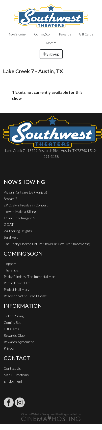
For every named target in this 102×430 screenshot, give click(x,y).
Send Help (11, 237)
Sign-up (51, 54)
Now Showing (17, 34)
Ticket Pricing (14, 316)
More (49, 43)
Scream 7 (10, 199)
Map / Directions (16, 375)
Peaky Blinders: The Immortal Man (29, 276)
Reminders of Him (17, 283)
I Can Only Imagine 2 (19, 218)
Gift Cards (86, 34)
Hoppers (10, 264)
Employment (13, 381)
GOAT (9, 224)
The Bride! (12, 270)
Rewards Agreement (19, 342)
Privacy (9, 348)
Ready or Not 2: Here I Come (25, 296)
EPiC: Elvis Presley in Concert (26, 205)
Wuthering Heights (18, 231)
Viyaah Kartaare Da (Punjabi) (25, 192)
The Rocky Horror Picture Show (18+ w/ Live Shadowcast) (47, 244)
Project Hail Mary (16, 289)
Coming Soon (42, 34)
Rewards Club (14, 335)
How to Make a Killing (20, 211)
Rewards (65, 34)
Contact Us (12, 368)
